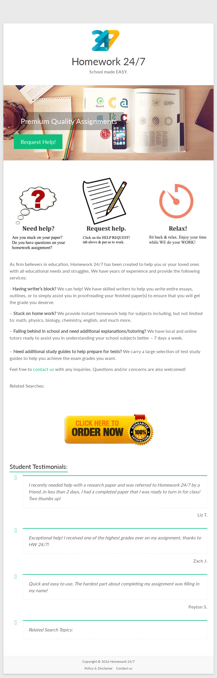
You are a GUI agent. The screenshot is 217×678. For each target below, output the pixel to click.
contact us (44, 369)
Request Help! (38, 141)
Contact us (124, 668)
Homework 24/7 (108, 61)
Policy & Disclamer (98, 668)
